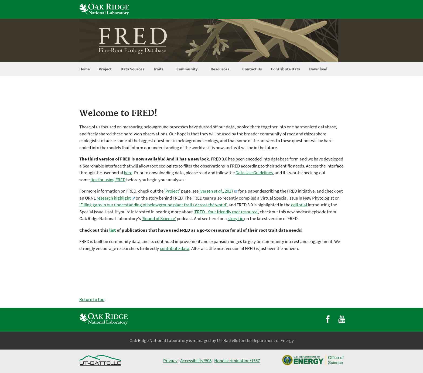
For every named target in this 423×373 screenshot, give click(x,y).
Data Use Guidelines (254, 173)
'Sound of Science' (159, 218)
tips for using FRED (107, 180)
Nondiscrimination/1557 (237, 361)
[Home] (211, 40)
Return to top (91, 299)
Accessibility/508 (196, 361)
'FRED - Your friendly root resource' (226, 212)
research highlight (114, 198)
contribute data (174, 248)
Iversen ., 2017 (216, 191)
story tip (236, 218)
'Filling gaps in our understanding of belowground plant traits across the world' (153, 205)
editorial (299, 205)
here (128, 173)
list (112, 230)
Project (172, 191)
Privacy (170, 361)
